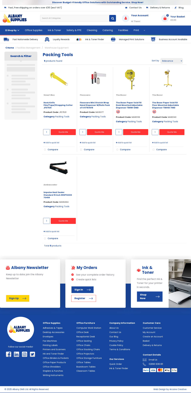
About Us (114, 327)
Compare (50, 150)
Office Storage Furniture (89, 358)
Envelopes (48, 336)
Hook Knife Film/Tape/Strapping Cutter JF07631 (58, 105)
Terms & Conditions (119, 349)
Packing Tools (62, 116)
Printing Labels (50, 345)
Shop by (11, 30)
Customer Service (152, 327)
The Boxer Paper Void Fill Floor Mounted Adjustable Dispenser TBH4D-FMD (165, 105)
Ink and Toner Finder (53, 353)
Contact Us (135, 7)
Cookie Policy (116, 345)
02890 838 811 (156, 364)
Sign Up (17, 298)
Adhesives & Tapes (53, 327)
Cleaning (92, 30)
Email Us (153, 359)
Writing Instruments (53, 375)
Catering (108, 30)
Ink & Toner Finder (118, 368)
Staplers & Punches (53, 370)
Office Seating (84, 340)
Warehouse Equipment (57, 47)
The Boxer (121, 95)
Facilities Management (28, 47)
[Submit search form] (112, 18)
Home (9, 47)
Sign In (82, 289)
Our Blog (113, 336)
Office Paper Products (54, 362)
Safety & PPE (74, 30)
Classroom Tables (85, 370)
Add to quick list (51, 142)
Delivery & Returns (160, 7)
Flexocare (85, 95)
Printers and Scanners (54, 349)
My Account (149, 332)
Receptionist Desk (85, 336)
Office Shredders (52, 366)
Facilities (123, 30)
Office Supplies (33, 30)
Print (136, 30)
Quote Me (63, 132)
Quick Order (115, 364)
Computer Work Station (88, 327)
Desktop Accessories (53, 332)
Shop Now (150, 296)
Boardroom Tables (86, 366)
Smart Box (49, 95)
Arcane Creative (178, 389)
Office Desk (82, 332)
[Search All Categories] (78, 18)
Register (83, 298)
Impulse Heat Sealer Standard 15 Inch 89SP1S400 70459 (58, 195)
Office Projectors (85, 353)
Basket (146, 340)
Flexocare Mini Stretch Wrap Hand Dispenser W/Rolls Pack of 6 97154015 (95, 105)
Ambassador (50, 184)
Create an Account (153, 336)
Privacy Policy (116, 340)
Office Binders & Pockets (56, 358)
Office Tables (83, 362)
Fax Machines (50, 340)
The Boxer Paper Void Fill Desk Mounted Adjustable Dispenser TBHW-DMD (129, 105)
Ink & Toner (54, 30)
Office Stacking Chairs (88, 349)
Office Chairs (83, 345)
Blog (181, 7)
